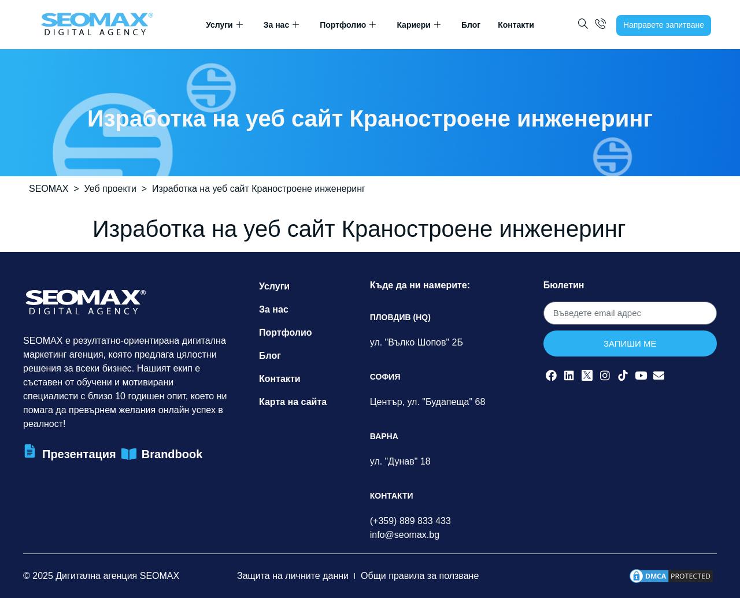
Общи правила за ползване (420, 576)
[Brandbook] (129, 454)
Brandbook (172, 454)
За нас (281, 25)
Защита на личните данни (293, 576)
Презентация (79, 454)
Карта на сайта (293, 402)
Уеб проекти (110, 189)
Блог (470, 24)
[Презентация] (29, 451)
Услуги (224, 25)
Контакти (516, 24)
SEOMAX (48, 189)
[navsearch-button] (583, 25)
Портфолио (348, 25)
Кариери (419, 25)
